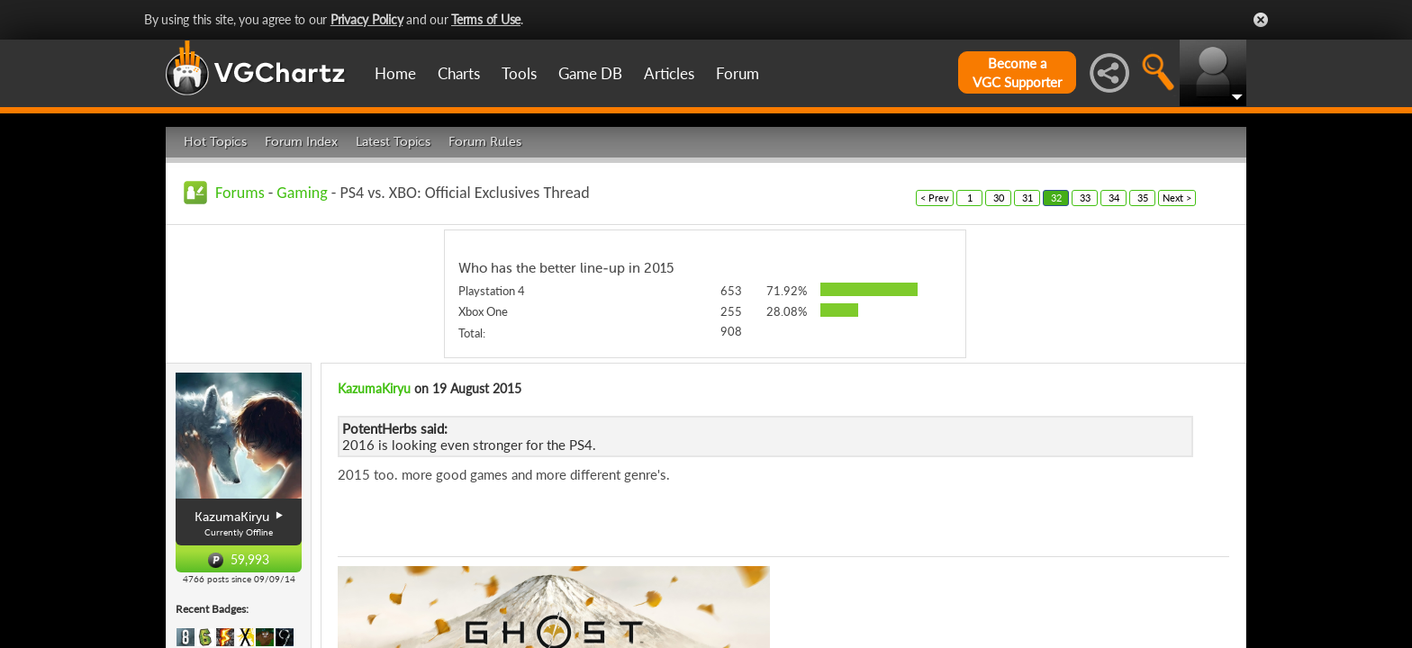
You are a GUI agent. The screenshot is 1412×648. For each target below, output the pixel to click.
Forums (240, 192)
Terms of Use (485, 19)
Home (395, 73)
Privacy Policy (366, 19)
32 (1056, 197)
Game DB (590, 73)
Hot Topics (215, 141)
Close (1261, 20)
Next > (1177, 197)
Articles (669, 73)
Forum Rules (484, 141)
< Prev (934, 197)
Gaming (301, 192)
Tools (519, 73)
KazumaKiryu (374, 388)
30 (998, 197)
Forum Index (301, 141)
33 (1085, 197)
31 (1027, 197)
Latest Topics (393, 141)
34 (1114, 197)
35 (1142, 197)
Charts (459, 73)
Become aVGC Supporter (1017, 72)
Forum (737, 73)
